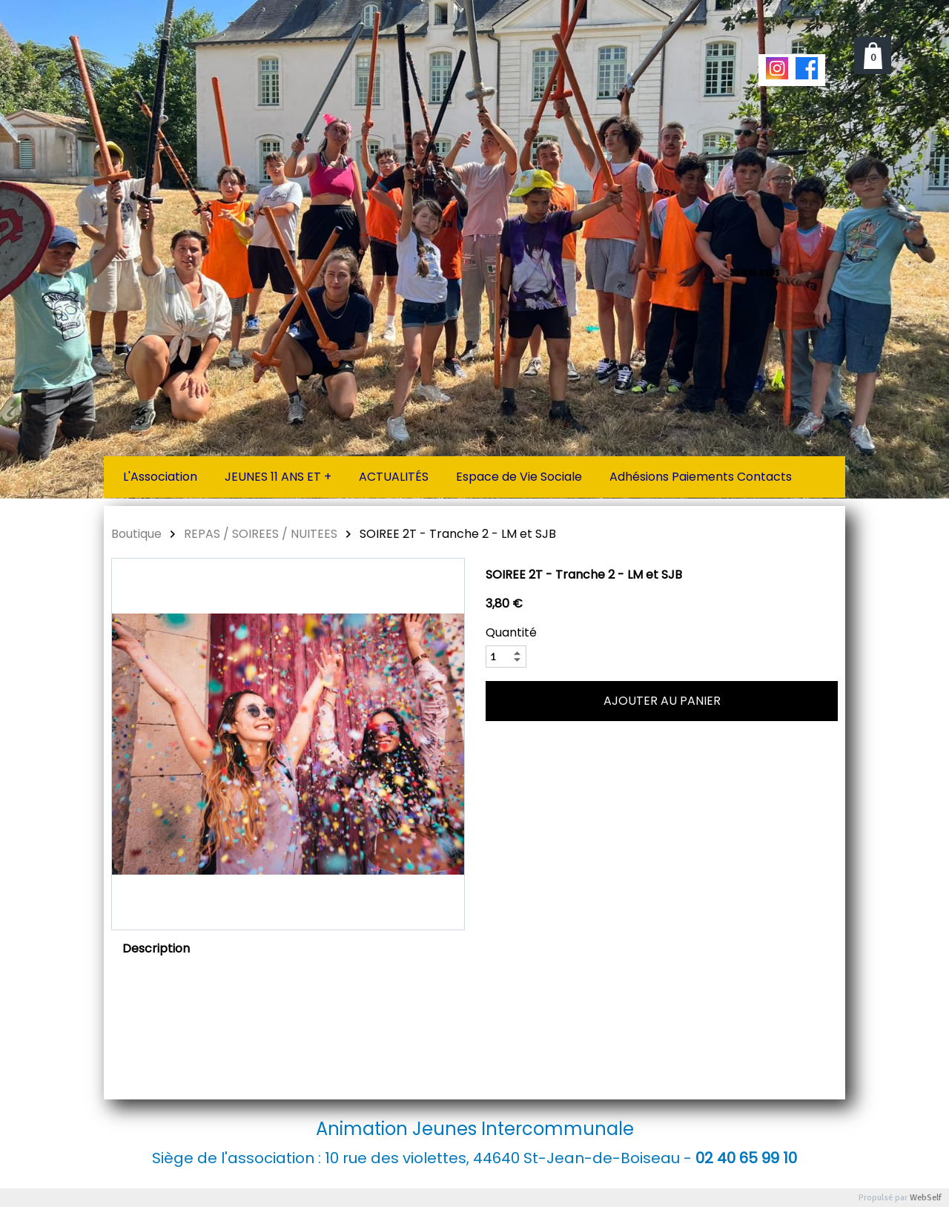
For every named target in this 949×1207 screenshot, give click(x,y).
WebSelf (926, 1197)
